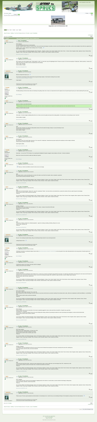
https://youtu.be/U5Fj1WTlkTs (21, 227)
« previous (89, 404)
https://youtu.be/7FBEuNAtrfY (21, 282)
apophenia (8, 71)
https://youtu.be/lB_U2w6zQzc (21, 198)
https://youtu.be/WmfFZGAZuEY (21, 355)
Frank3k (7, 87)
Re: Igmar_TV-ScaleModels (23, 58)
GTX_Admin (27, 33)
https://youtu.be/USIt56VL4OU (21, 371)
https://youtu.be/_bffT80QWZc (21, 301)
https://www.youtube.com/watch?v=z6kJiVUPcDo (47, 251)
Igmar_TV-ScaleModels (22, 40)
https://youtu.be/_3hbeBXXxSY (21, 214)
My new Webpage (19, 94)
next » (92, 404)
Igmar (7, 40)
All (8, 36)
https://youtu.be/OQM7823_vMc (21, 388)
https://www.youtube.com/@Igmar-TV (22, 54)
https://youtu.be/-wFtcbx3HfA (21, 182)
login (7, 13)
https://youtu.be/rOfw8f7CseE (21, 339)
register (10, 13)
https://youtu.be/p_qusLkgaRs (21, 132)
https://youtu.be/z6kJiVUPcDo (21, 119)
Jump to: (80, 409)
